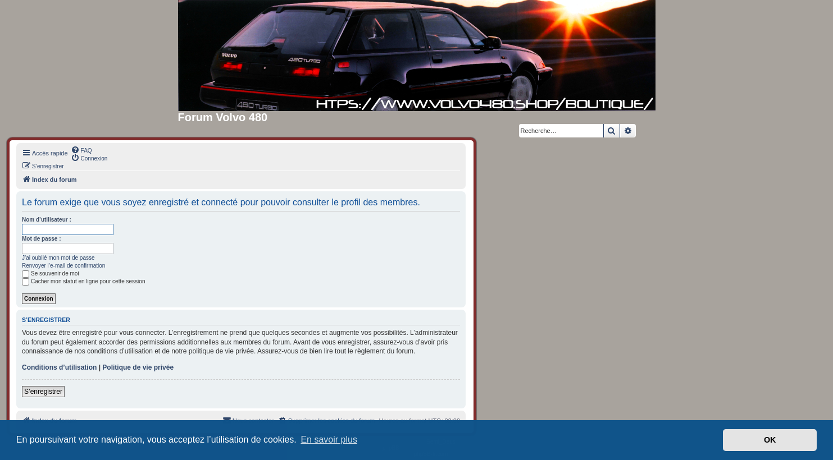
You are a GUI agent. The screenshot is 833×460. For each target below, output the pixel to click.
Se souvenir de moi (50, 273)
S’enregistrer (43, 391)
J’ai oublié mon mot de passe (58, 258)
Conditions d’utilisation (59, 367)
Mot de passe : (41, 239)
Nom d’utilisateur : (46, 220)
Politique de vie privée (138, 367)
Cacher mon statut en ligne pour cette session (83, 281)
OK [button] (770, 439)
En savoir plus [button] (329, 439)
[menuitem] (81, 150)
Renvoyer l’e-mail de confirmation (63, 266)
